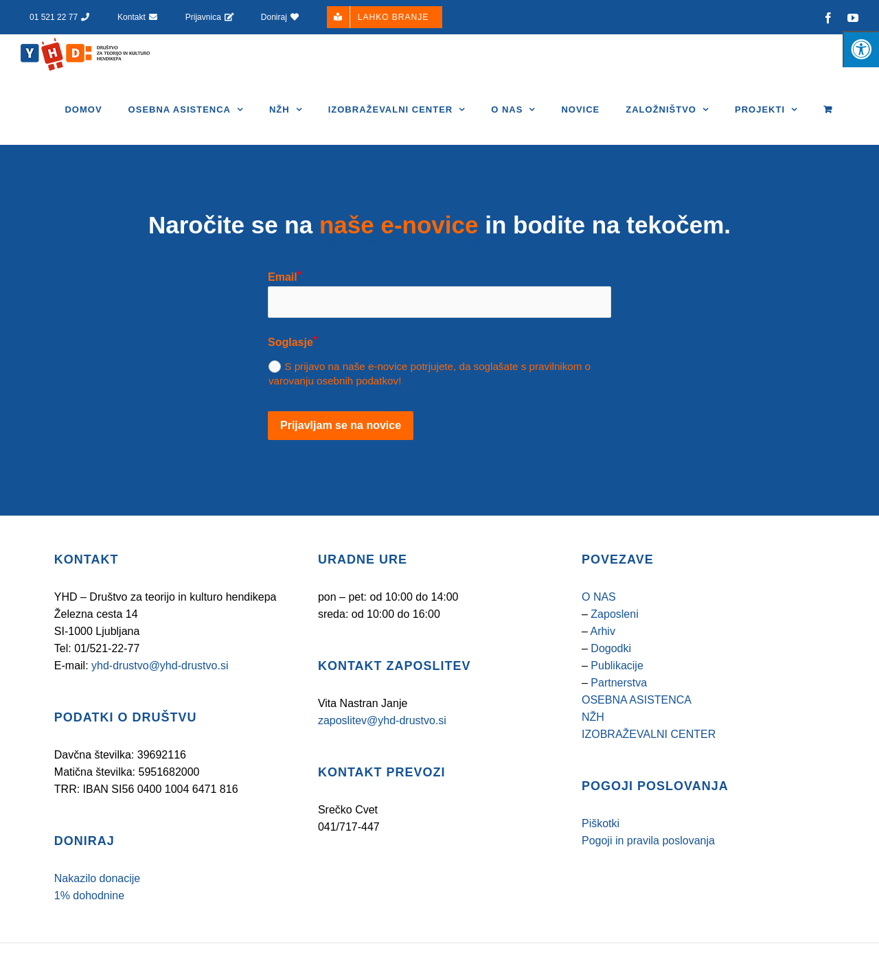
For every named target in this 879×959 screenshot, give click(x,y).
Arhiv (602, 662)
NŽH (593, 748)
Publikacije (617, 696)
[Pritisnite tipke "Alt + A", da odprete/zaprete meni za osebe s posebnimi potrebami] (861, 49)
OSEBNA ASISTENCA (637, 731)
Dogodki (611, 679)
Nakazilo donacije (97, 909)
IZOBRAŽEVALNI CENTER (649, 765)
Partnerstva (619, 713)
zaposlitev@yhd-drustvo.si (382, 751)
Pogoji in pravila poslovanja (648, 871)
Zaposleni (614, 645)
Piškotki (600, 854)
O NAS (599, 628)
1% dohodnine (89, 926)
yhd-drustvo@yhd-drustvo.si (159, 696)
